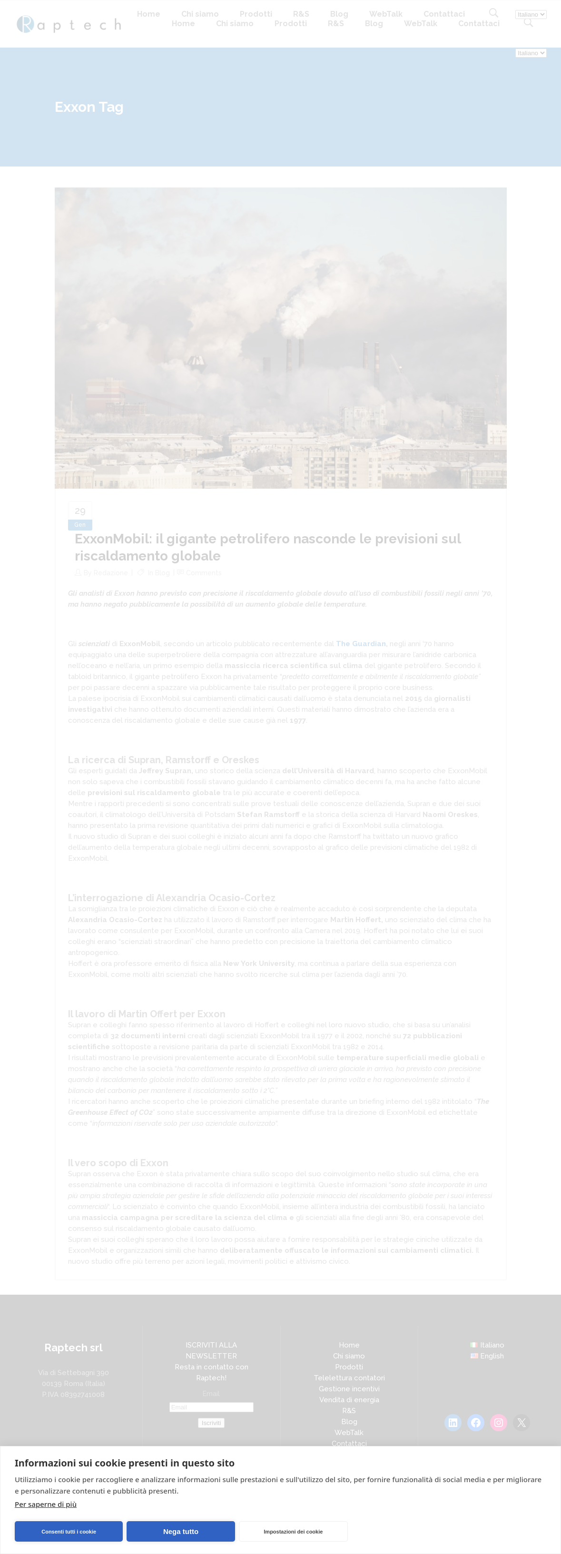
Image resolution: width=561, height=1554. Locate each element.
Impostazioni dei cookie (293, 1531)
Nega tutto (180, 1531)
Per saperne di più (46, 1504)
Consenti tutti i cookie (68, 1531)
